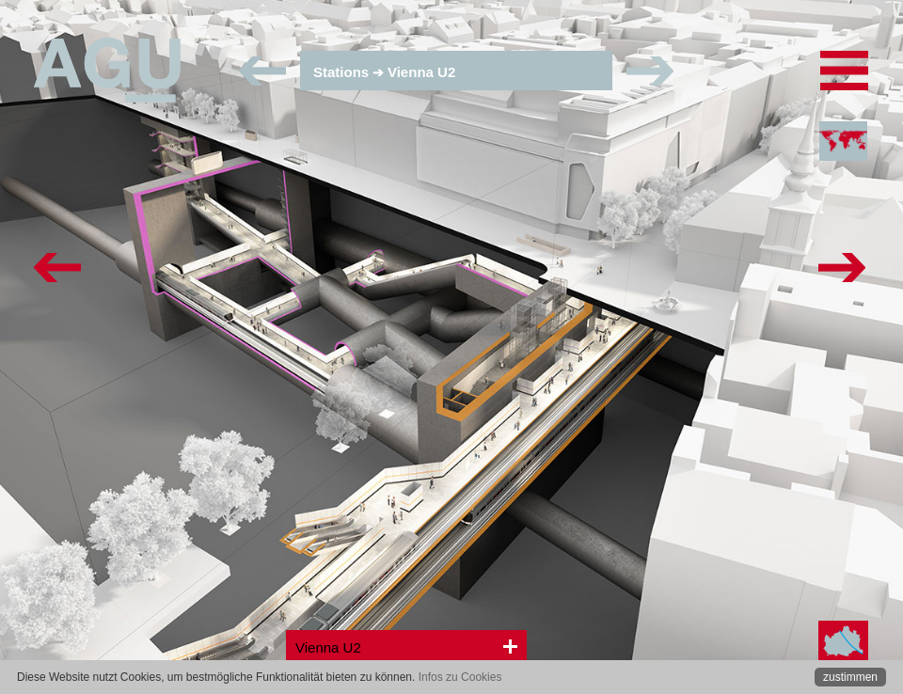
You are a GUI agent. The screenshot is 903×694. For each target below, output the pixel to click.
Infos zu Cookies (460, 677)
